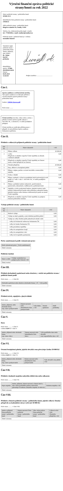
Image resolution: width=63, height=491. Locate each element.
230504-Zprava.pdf (14, 102)
